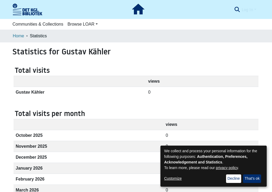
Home (18, 36)
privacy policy (227, 168)
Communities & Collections (37, 24)
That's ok (252, 178)
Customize (173, 178)
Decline (233, 178)
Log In (247, 10)
